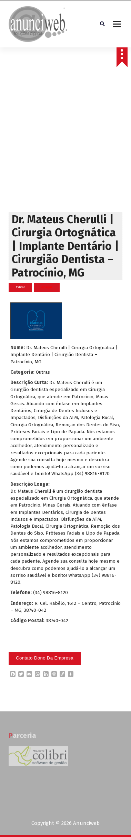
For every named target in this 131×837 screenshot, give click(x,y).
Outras (43, 372)
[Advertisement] (64, 143)
